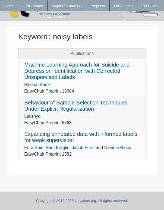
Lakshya (32, 116)
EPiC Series (33, 6)
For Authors (123, 6)
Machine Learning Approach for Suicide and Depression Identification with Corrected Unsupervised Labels (77, 71)
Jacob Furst (83, 147)
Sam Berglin (57, 147)
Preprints (97, 6)
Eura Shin (33, 147)
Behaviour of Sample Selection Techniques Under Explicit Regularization (75, 106)
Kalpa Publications (67, 6)
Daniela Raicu (117, 147)
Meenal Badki (37, 84)
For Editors (150, 6)
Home (9, 6)
